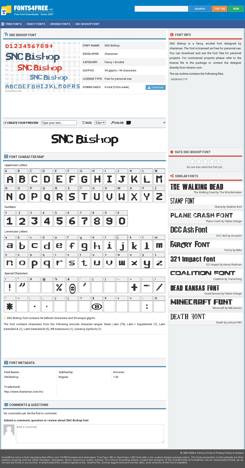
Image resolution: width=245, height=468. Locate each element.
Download (156, 87)
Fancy (108, 62)
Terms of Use (205, 453)
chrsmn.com (194, 67)
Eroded (119, 62)
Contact (239, 453)
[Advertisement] (84, 106)
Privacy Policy (224, 453)
